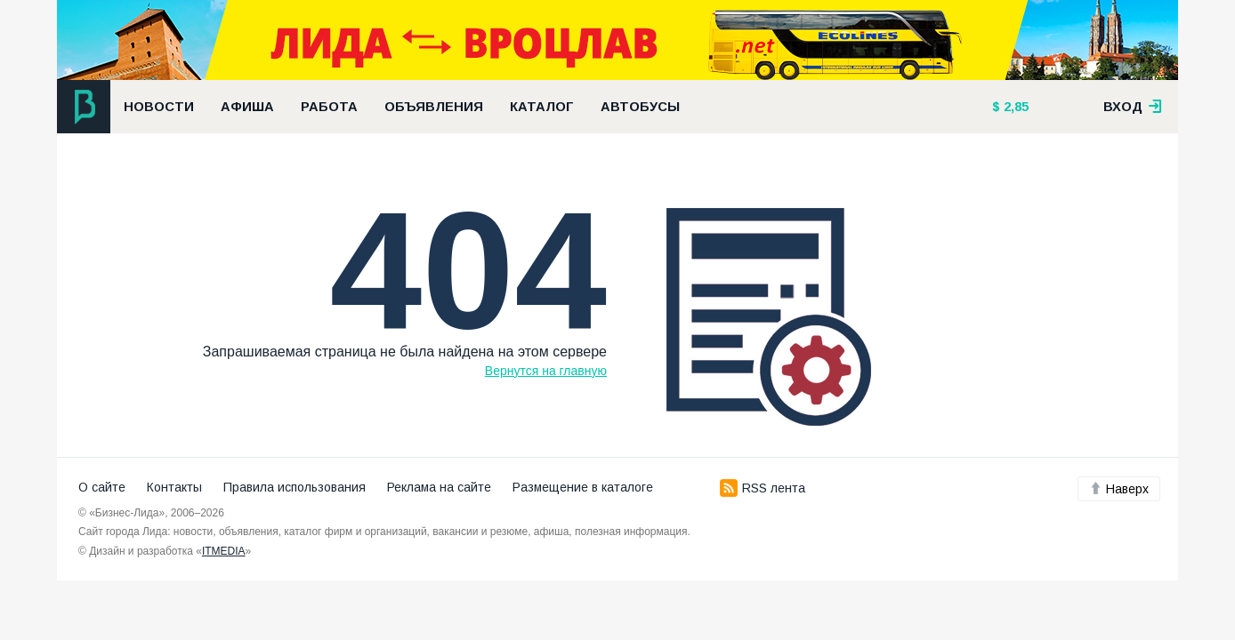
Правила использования (294, 487)
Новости (159, 107)
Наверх (1119, 489)
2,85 (1014, 107)
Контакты (174, 487)
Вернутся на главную (546, 371)
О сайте (101, 487)
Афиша (247, 107)
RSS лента (762, 488)
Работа (329, 107)
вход (1132, 107)
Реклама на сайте (439, 487)
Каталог (542, 107)
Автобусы (640, 107)
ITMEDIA (224, 551)
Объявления (433, 107)
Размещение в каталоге (583, 487)
